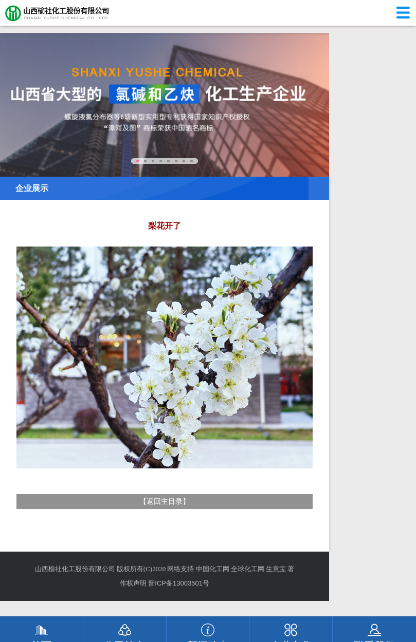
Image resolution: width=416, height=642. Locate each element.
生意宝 (276, 569)
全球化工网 (247, 569)
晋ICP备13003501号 (178, 583)
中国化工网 (212, 569)
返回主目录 (165, 501)
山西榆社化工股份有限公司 (75, 569)
